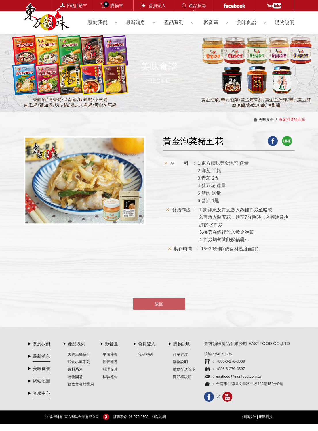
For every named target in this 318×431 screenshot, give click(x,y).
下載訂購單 (76, 5)
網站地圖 (41, 380)
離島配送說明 (184, 369)
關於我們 (97, 22)
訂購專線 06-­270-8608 (130, 417)
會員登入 (157, 5)
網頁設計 (249, 417)
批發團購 (75, 377)
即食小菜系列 (79, 362)
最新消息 (135, 22)
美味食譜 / (269, 119)
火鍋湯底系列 (79, 354)
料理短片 (110, 369)
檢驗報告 (110, 377)
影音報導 (110, 362)
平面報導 (110, 354)
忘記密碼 (145, 354)
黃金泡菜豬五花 (292, 119)
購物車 (116, 5)
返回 (159, 304)
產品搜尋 (197, 5)
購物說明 (284, 22)
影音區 (210, 22)
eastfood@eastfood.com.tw (239, 376)
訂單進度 (180, 354)
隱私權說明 (182, 377)
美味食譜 (246, 22)
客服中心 (41, 393)
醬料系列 (75, 369)
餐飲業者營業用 (81, 384)
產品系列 (174, 22)
